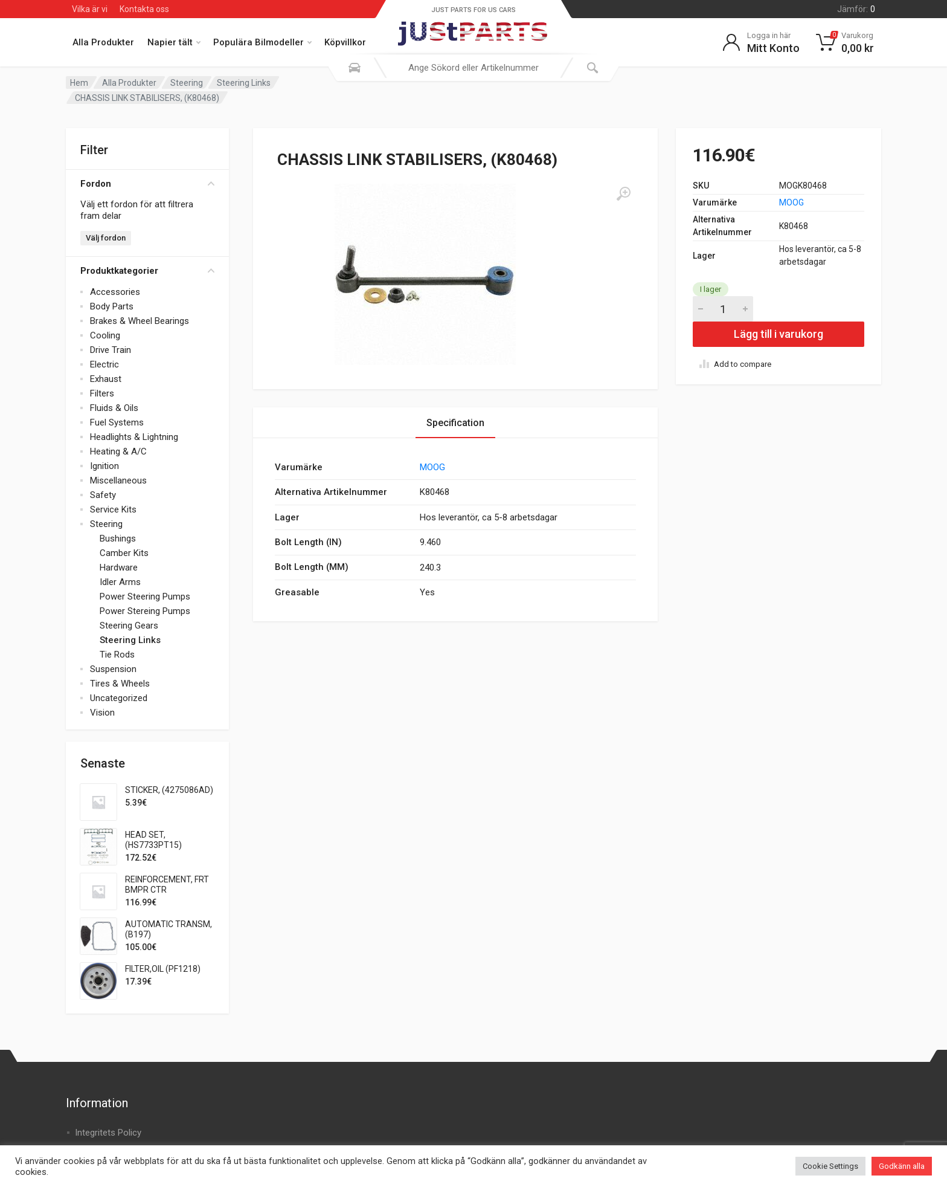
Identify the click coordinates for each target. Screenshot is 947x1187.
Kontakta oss (144, 9)
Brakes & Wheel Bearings (139, 320)
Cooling (105, 335)
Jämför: (856, 9)
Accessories (115, 291)
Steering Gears (129, 625)
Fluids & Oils (114, 408)
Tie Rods (117, 654)
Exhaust (105, 379)
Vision (102, 712)
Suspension (113, 669)
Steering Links (244, 83)
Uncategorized (118, 698)
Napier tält (174, 42)
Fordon (147, 183)
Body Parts (111, 306)
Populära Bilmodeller (262, 42)
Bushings (118, 538)
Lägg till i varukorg (778, 334)
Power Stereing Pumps (145, 611)
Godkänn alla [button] (902, 1166)
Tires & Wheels (120, 683)
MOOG (791, 202)
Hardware (119, 567)
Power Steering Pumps (145, 596)
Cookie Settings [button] (830, 1166)
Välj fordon (106, 237)
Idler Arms (120, 582)
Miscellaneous (118, 480)
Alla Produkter (103, 42)
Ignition (104, 466)
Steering (186, 83)
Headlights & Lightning (134, 437)
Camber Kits (124, 553)
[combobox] (473, 67)
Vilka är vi (90, 9)
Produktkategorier (147, 270)
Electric (104, 364)
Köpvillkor (345, 42)
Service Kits (113, 509)
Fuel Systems (117, 422)
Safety (103, 495)
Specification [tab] (455, 423)
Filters (102, 393)
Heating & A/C (118, 451)
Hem (79, 83)
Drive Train (110, 349)
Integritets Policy (108, 1132)
